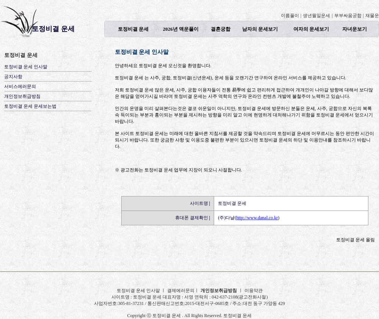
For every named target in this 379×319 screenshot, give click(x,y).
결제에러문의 (180, 290)
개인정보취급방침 (22, 96)
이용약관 (253, 290)
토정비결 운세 (53, 29)
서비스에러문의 (20, 86)
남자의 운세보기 (260, 29)
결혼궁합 (220, 29)
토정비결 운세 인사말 (25, 66)
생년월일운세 (316, 15)
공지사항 (13, 76)
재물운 (372, 15)
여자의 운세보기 (311, 29)
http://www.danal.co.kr (257, 217)
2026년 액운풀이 (181, 29)
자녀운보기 (354, 29)
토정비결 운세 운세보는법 (30, 106)
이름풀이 (290, 15)
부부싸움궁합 (348, 15)
